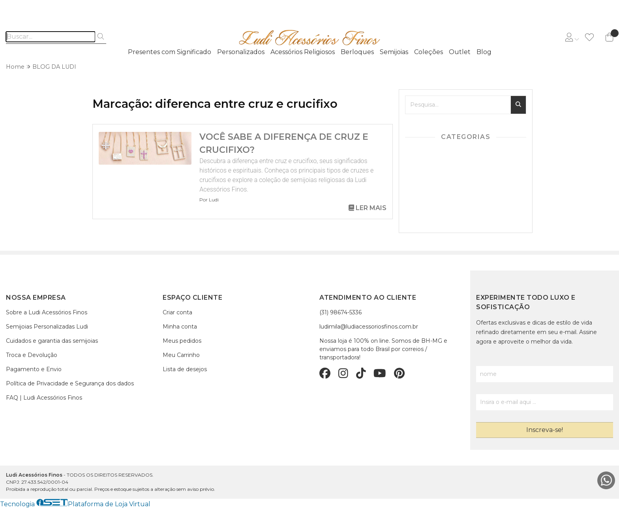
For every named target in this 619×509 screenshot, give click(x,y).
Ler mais (367, 208)
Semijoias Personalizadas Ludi (47, 326)
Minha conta (180, 326)
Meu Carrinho (181, 355)
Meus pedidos (182, 340)
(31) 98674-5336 (340, 312)
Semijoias (394, 52)
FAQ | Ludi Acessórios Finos (44, 397)
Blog (483, 52)
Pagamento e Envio (34, 369)
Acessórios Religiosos (302, 52)
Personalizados (240, 52)
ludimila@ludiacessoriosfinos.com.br (368, 326)
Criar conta (177, 312)
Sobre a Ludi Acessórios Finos (46, 312)
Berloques (357, 52)
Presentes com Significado (169, 52)
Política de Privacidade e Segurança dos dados (70, 383)
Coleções (428, 52)
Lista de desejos (185, 369)
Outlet (460, 52)
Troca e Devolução (31, 355)
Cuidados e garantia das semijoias (52, 340)
